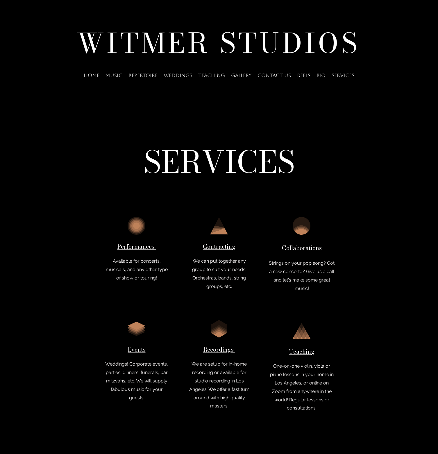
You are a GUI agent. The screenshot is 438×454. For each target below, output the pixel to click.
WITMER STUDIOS (218, 43)
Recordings (219, 349)
